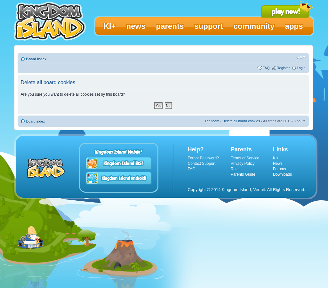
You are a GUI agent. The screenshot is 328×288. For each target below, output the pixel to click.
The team (211, 121)
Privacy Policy (243, 163)
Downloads (282, 174)
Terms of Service (245, 158)
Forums (279, 169)
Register (283, 68)
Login (301, 68)
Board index (36, 59)
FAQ (266, 68)
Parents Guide (243, 174)
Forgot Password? (203, 158)
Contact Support (202, 163)
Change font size (301, 57)
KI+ (276, 158)
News (278, 163)
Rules (236, 169)
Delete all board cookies (241, 121)
